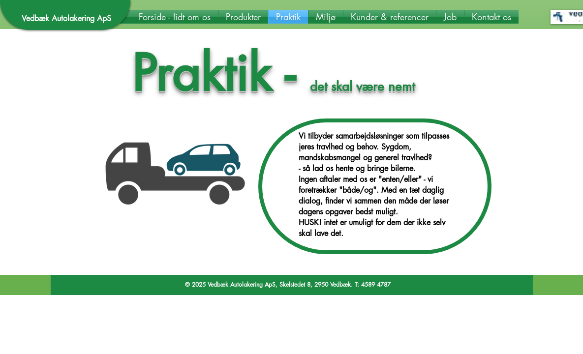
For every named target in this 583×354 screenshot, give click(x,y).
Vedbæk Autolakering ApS (66, 18)
